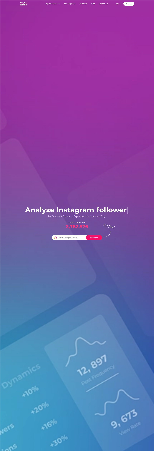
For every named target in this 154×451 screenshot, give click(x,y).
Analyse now (94, 238)
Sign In (129, 4)
